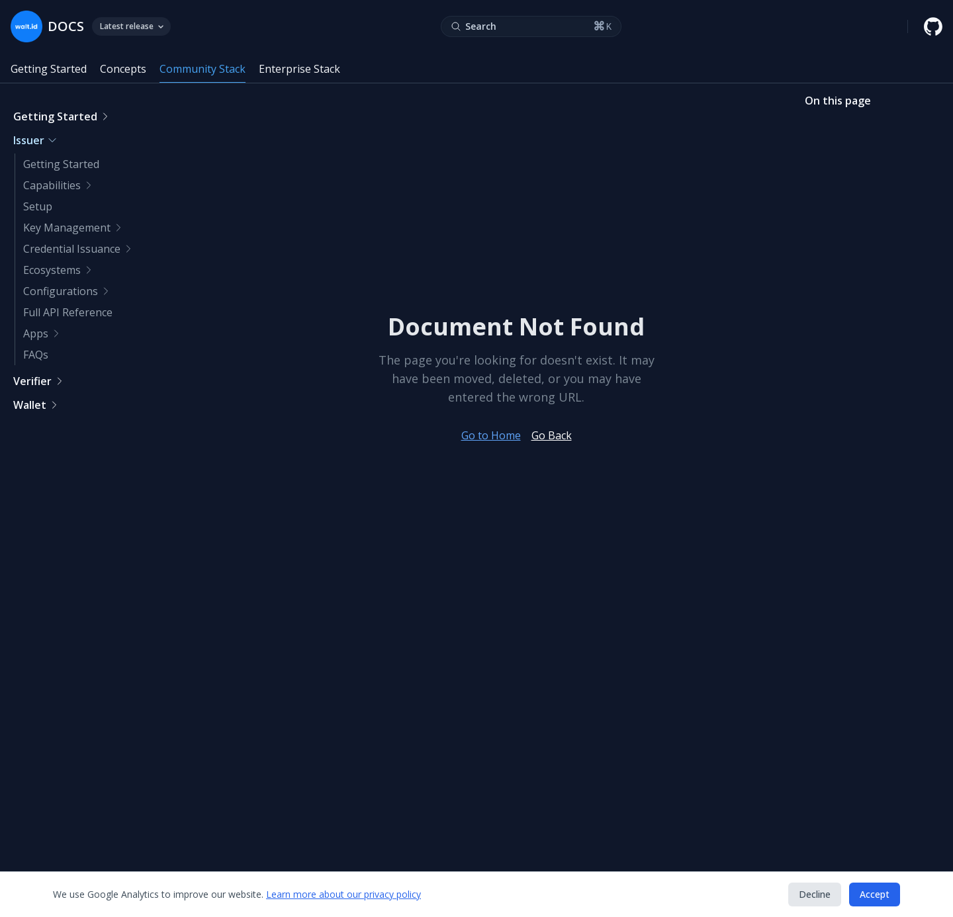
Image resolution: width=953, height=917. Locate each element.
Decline (815, 894)
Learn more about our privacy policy (343, 894)
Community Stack (202, 69)
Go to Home (491, 435)
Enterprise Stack (299, 69)
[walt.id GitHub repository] (933, 26)
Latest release (131, 26)
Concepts (123, 69)
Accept (874, 894)
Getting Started (49, 69)
